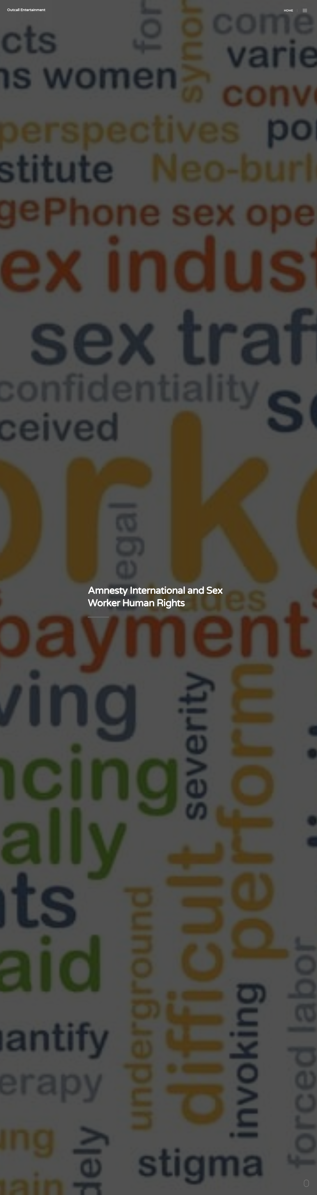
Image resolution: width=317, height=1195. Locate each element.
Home (288, 10)
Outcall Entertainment (26, 10)
